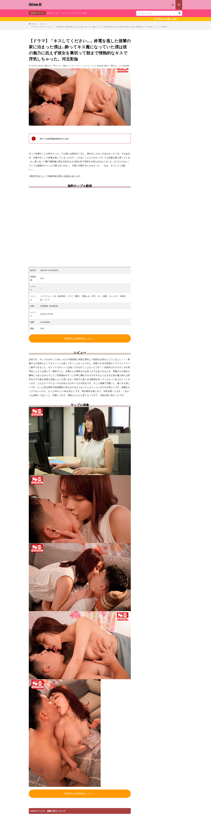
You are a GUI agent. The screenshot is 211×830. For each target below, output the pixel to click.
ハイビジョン (86, 66)
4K (56, 66)
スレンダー (71, 66)
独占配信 (126, 66)
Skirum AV (35, 4)
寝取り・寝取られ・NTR (113, 66)
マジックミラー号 (68, 13)
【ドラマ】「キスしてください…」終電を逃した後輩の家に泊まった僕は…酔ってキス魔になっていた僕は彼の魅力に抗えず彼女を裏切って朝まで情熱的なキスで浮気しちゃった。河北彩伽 (99, 27)
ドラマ (78, 66)
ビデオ (42, 24)
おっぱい (56, 13)
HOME (33, 24)
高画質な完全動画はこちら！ (80, 338)
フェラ (94, 66)
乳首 (49, 13)
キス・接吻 (62, 66)
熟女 (85, 13)
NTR (79, 13)
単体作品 (100, 66)
